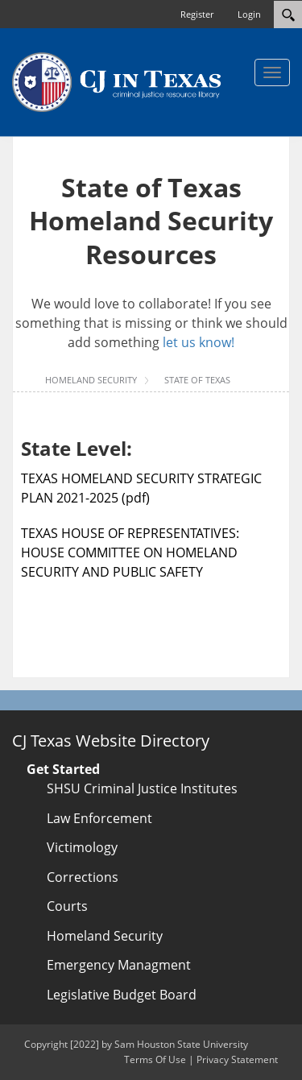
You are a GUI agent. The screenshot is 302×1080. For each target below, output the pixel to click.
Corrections (82, 877)
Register (196, 14)
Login (249, 14)
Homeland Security (105, 936)
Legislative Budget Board (122, 994)
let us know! (198, 342)
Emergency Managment (119, 965)
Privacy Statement (237, 1059)
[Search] (288, 14)
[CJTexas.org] (116, 81)
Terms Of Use (155, 1059)
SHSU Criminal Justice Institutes (142, 788)
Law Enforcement (99, 818)
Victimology (82, 847)
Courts (67, 906)
